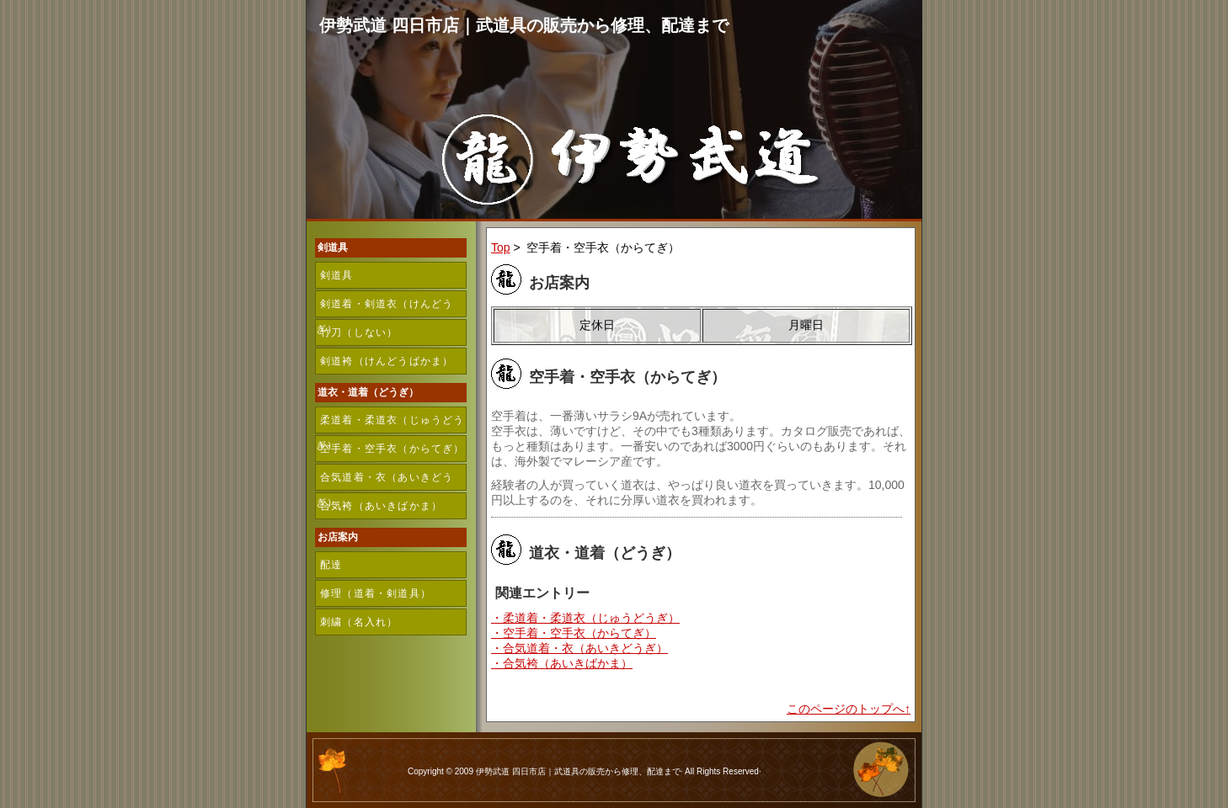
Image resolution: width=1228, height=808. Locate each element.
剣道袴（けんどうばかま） (386, 361)
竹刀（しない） (359, 332)
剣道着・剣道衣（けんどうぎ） (384, 307)
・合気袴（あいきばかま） (562, 663)
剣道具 (337, 275)
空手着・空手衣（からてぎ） (392, 448)
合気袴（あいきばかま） (381, 506)
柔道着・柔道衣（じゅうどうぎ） (390, 423)
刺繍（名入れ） (359, 622)
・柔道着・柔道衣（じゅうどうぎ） (585, 618)
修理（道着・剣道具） (375, 593)
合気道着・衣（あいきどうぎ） (384, 481)
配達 (331, 565)
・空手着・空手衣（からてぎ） (573, 633)
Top (500, 247)
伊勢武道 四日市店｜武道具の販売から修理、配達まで (524, 25)
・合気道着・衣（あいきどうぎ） (579, 648)
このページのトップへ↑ (848, 708)
